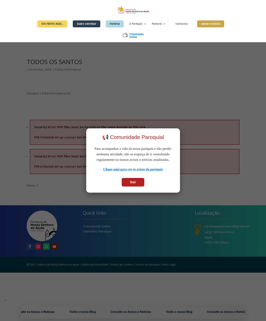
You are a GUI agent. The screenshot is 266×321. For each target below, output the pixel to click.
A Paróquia (135, 23)
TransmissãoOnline (136, 36)
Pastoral (157, 23)
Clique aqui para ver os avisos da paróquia (133, 169)
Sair (133, 182)
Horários (115, 23)
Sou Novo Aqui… (52, 23)
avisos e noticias (210, 23)
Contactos (181, 23)
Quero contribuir (86, 23)
